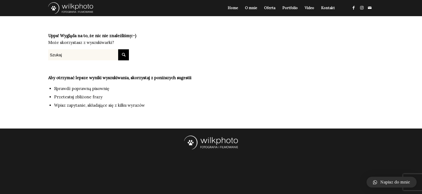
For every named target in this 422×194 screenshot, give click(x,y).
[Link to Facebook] (354, 8)
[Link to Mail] (370, 8)
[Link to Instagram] (362, 8)
